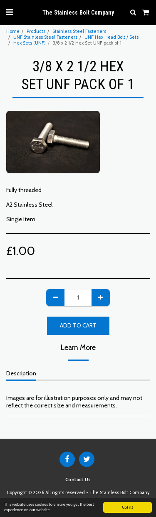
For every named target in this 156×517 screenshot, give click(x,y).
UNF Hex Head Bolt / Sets (111, 37)
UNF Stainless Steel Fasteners (45, 37)
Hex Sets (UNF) (29, 43)
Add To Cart (78, 325)
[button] (9, 12)
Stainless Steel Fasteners (79, 31)
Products (36, 31)
